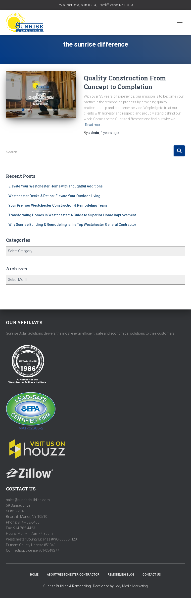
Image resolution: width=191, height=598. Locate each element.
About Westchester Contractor (73, 574)
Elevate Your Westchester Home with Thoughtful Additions (55, 186)
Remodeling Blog (121, 574)
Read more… (94, 125)
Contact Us (152, 574)
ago (109, 133)
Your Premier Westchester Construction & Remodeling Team (57, 205)
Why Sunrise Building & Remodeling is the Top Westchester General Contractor (72, 225)
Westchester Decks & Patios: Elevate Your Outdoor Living (54, 196)
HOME (34, 574)
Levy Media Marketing (131, 586)
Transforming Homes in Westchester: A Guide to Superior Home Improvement (72, 215)
